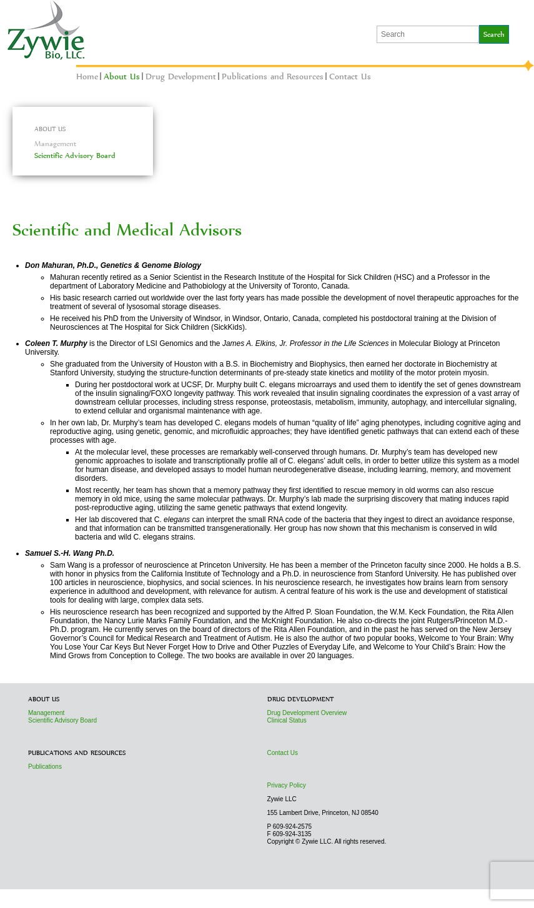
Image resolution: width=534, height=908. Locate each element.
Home (87, 76)
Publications (45, 766)
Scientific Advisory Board (75, 155)
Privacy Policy (286, 785)
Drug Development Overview (307, 712)
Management (55, 143)
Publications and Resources (273, 76)
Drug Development (181, 76)
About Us (122, 76)
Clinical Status (287, 720)
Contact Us (350, 76)
